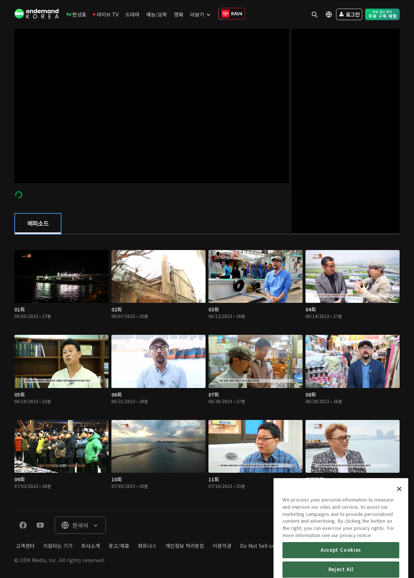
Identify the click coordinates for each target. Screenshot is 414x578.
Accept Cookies (341, 565)
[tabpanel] (207, 372)
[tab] (38, 224)
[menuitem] (76, 14)
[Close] (399, 505)
